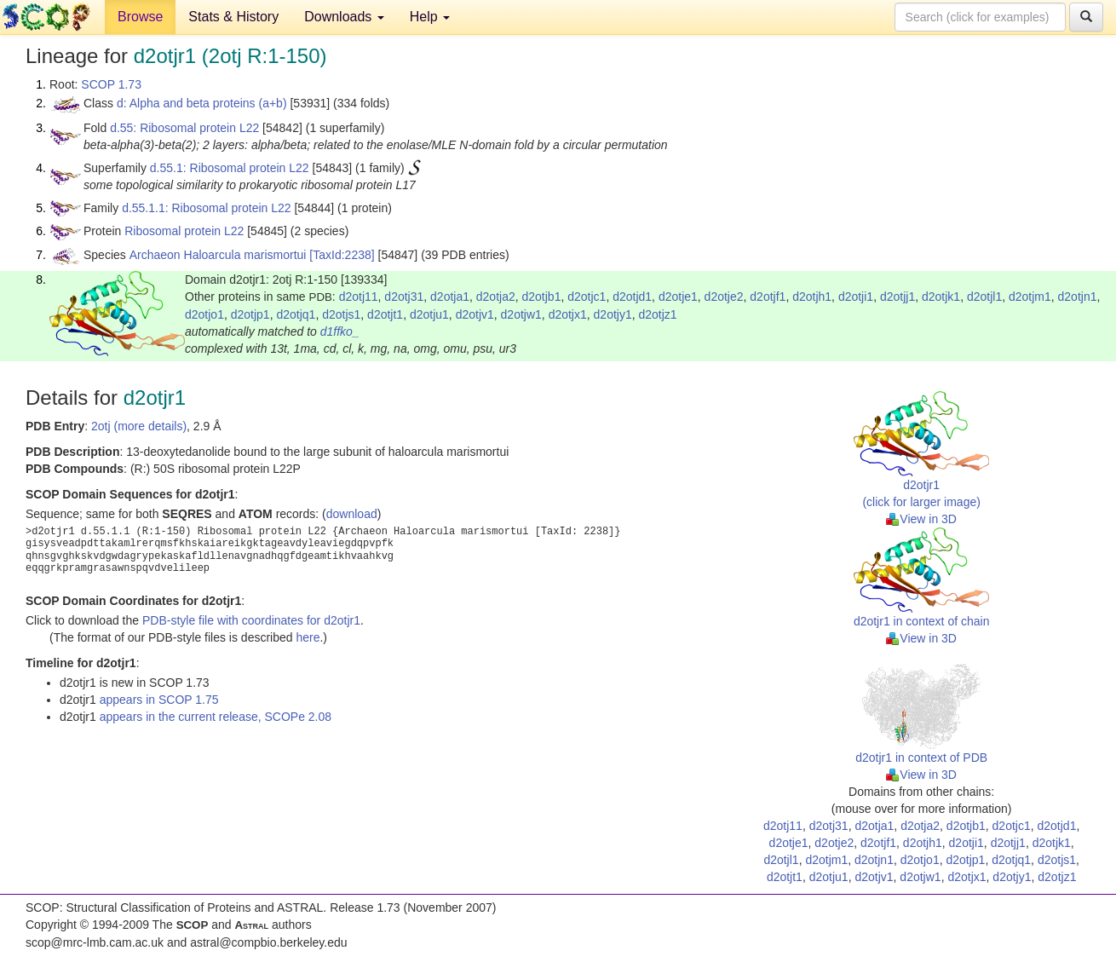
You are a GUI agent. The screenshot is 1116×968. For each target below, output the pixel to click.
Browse (140, 16)
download (351, 514)
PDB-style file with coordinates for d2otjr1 (251, 620)
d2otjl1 (984, 296)
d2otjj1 (897, 296)
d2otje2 (724, 296)
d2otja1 (449, 296)
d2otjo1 (204, 314)
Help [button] (430, 16)
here (307, 637)
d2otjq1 (295, 314)
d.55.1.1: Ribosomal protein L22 (206, 208)
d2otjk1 (941, 296)
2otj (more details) (139, 426)
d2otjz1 (658, 314)
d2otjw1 (521, 314)
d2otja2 (495, 296)
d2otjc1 (586, 296)
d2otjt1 (385, 314)
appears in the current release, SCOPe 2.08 (215, 716)
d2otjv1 (475, 314)
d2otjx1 (568, 314)
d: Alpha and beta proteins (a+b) (202, 103)
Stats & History (233, 16)
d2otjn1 (1077, 296)
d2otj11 (358, 296)
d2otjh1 (811, 296)
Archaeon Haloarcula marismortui (218, 255)
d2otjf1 (767, 296)
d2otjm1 (1030, 296)
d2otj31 (403, 296)
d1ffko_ (340, 331)
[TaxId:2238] (341, 255)
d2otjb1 (541, 296)
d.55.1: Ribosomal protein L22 (229, 168)
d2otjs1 (341, 314)
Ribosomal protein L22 (184, 231)
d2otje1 (678, 296)
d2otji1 (855, 296)
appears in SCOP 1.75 (159, 699)
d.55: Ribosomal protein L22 (184, 128)
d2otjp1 (250, 314)
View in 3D (921, 519)
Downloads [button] (344, 16)
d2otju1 (429, 314)
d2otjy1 (613, 314)
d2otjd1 (632, 296)
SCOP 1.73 (111, 84)
